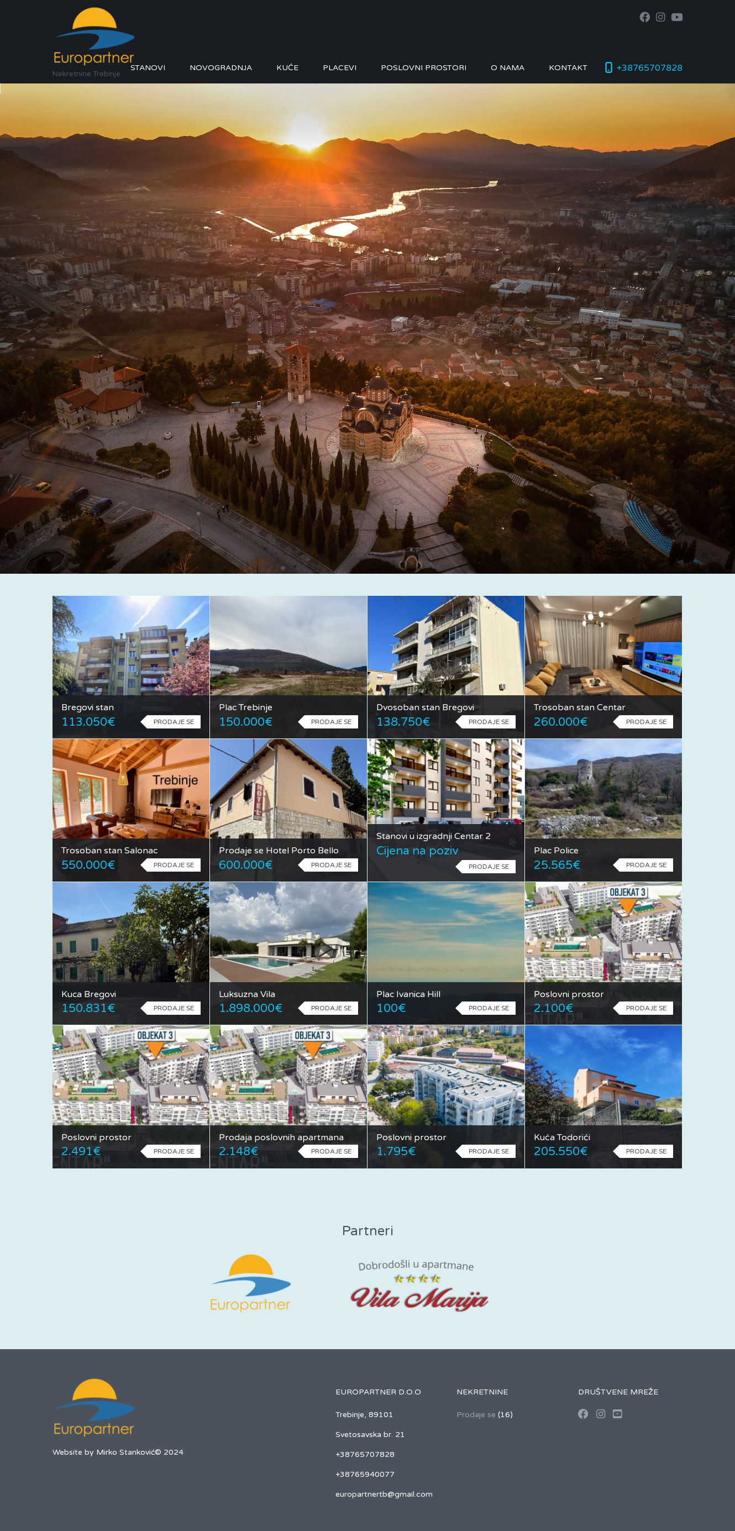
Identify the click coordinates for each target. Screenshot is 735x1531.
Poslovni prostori (423, 67)
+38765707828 (650, 68)
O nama (507, 67)
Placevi (339, 67)
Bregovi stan (87, 707)
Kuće (287, 67)
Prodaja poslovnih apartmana (281, 1137)
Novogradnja (221, 67)
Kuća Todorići (562, 1137)
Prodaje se (476, 1414)
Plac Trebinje (245, 707)
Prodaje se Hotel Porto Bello (279, 850)
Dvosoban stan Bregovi (425, 707)
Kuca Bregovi (88, 994)
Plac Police (556, 850)
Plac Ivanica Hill (408, 994)
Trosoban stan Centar (580, 707)
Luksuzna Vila (247, 994)
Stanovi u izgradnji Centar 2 (433, 836)
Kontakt (568, 67)
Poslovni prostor (569, 994)
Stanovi (147, 67)
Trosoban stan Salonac (109, 850)
